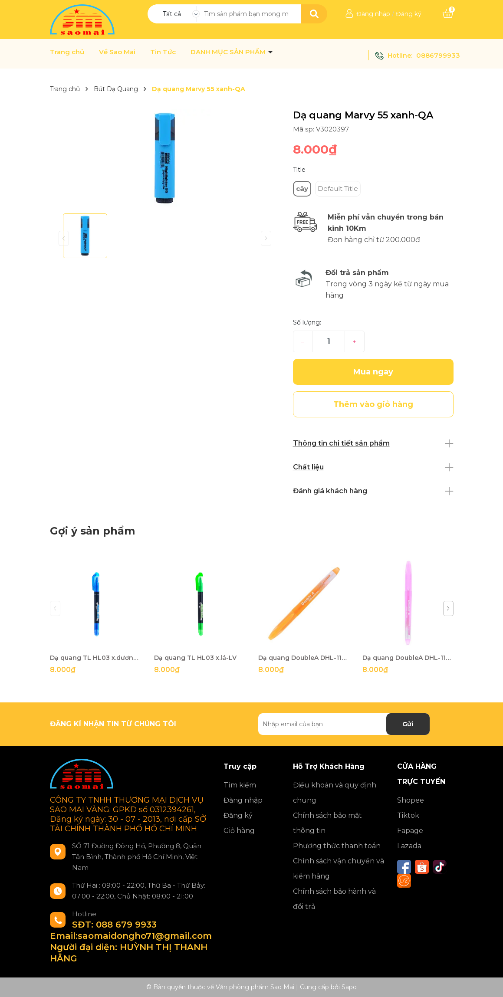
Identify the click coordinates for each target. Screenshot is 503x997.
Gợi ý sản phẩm (92, 531)
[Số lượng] (328, 341)
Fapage (410, 830)
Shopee (410, 800)
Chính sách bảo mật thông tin (327, 823)
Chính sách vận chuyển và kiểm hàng (338, 868)
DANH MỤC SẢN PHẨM (229, 52)
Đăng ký (408, 14)
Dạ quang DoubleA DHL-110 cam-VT (303, 658)
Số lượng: (307, 322)
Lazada (409, 846)
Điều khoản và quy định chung (334, 792)
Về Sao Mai (117, 52)
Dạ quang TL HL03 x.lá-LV (195, 658)
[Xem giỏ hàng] (448, 14)
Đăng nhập (373, 14)
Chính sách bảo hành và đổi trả (334, 899)
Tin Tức (163, 52)
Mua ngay (373, 372)
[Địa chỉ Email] (344, 724)
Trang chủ (67, 52)
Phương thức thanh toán (337, 846)
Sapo (349, 987)
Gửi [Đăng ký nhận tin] (407, 724)
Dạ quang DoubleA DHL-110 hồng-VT (408, 658)
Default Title (338, 188)
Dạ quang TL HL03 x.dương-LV (95, 658)
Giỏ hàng (239, 830)
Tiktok (408, 815)
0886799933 (438, 55)
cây (302, 188)
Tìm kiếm (240, 785)
